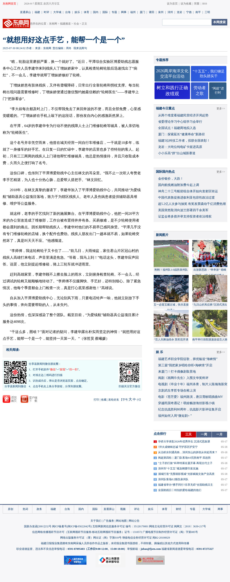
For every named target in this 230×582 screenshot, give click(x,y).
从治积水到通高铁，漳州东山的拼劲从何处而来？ (187, 452)
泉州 (161, 12)
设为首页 (172, 3)
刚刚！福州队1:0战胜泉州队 (171, 269)
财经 (178, 509)
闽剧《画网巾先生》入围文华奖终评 (183, 378)
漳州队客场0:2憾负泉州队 (173, 479)
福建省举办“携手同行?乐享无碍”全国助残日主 (185, 484)
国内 (95, 12)
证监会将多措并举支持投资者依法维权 (185, 216)
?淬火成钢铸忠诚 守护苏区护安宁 (178, 446)
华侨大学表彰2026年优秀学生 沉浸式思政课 (184, 441)
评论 (136, 509)
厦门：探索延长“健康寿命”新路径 (181, 134)
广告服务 (108, 520)
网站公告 (134, 520)
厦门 (142, 12)
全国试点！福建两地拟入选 (177, 128)
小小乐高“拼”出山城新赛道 (176, 153)
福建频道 (65, 23)
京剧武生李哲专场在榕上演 (177, 390)
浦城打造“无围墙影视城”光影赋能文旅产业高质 (186, 474)
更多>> (221, 108)
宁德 (189, 12)
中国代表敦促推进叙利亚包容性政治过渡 (186, 197)
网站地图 (121, 520)
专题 (114, 12)
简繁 (196, 3)
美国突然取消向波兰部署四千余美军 (183, 210)
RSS (204, 3)
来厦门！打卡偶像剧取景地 (177, 371)
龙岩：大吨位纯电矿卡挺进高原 (180, 147)
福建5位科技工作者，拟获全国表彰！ (184, 140)
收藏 (103, 399)
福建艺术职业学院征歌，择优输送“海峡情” (187, 359)
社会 (76, 23)
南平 (198, 12)
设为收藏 (186, 3)
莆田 (151, 12)
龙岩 (179, 12)
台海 (68, 12)
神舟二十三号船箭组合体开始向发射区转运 (188, 191)
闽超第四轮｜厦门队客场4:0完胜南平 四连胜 (184, 457)
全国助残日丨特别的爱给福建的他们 (179, 490)
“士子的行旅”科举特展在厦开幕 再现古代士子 (185, 463)
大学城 (57, 12)
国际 (105, 12)
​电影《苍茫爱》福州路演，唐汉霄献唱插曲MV (190, 397)
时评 (46, 12)
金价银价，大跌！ (170, 178)
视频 (123, 509)
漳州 (170, 12)
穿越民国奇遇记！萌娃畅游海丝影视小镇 (186, 403)
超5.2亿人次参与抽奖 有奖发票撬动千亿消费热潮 (192, 204)
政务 (39, 509)
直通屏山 (25, 12)
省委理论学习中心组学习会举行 (180, 121)
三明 (207, 12)
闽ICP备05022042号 (79, 526)
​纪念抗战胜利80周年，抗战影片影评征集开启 (189, 409)
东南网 (53, 23)
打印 (96, 399)
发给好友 (113, 399)
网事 (123, 12)
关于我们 (96, 520)
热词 (25, 509)
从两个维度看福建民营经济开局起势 (183, 115)
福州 (133, 12)
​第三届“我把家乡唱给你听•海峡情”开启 (185, 365)
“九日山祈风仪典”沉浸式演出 (209, 304)
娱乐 (77, 12)
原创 (10, 509)
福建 (37, 12)
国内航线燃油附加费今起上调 (178, 185)
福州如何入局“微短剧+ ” (175, 415)
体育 (86, 12)
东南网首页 (9, 3)
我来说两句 (80, 48)
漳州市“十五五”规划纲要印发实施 (178, 468)
